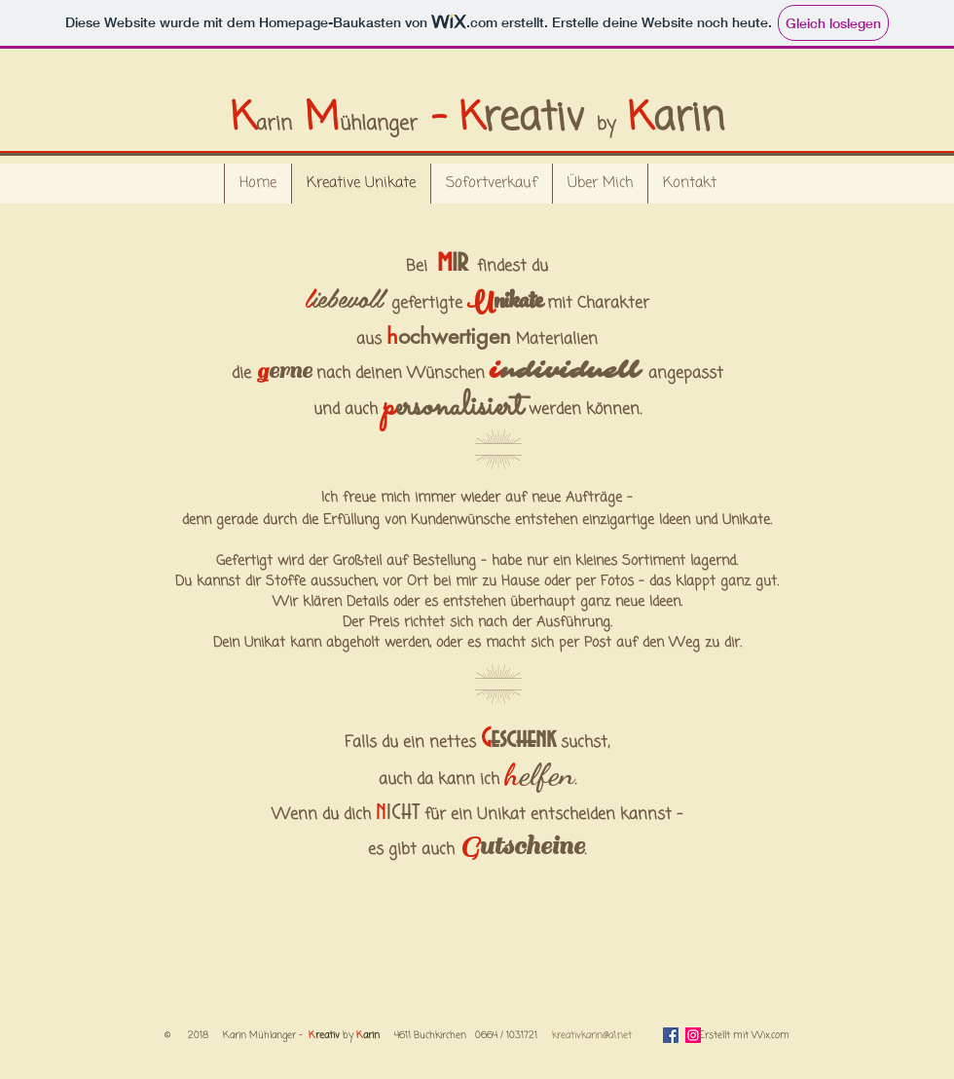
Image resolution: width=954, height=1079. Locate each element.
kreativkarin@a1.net (592, 1035)
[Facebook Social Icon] (671, 1035)
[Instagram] (693, 1035)
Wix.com (770, 1035)
